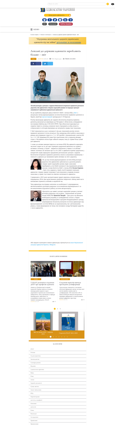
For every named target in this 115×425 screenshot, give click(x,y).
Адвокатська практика (37, 373)
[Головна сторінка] (57, 9)
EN (44, 24)
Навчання (33, 407)
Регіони (33, 356)
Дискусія (33, 410)
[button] (57, 42)
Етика (32, 414)
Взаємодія (34, 417)
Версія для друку (70, 62)
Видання (33, 369)
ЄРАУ (32, 352)
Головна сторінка (34, 34)
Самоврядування (36, 366)
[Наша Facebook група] (44, 19)
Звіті (75, 116)
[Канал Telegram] (70, 19)
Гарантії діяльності (36, 386)
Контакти (53, 24)
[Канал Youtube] (60, 19)
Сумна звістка (35, 390)
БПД (32, 397)
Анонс (32, 383)
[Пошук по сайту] (76, 4)
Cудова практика (36, 359)
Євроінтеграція (35, 400)
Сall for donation (66, 24)
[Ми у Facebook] (49, 19)
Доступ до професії (36, 403)
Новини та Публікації (46, 34)
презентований (47, 120)
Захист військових (36, 393)
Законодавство (35, 362)
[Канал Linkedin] (65, 19)
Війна (32, 376)
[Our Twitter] (55, 19)
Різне (32, 379)
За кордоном (34, 420)
